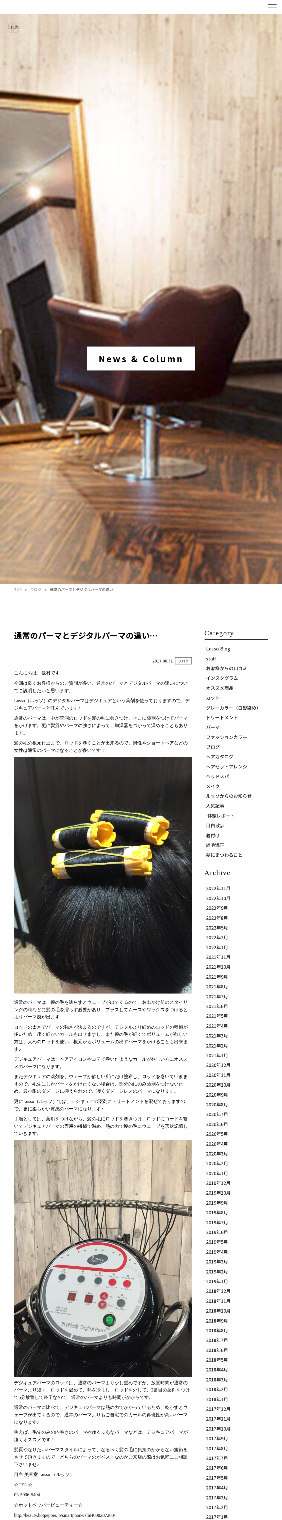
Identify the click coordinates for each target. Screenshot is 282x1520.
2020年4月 (217, 1143)
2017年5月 (217, 1477)
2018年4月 (217, 1369)
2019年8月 (217, 1212)
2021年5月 (217, 1015)
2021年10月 (218, 966)
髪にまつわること (224, 854)
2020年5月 (217, 1133)
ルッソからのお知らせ (229, 795)
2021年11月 (218, 957)
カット (213, 697)
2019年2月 (217, 1271)
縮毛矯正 (215, 845)
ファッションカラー (226, 737)
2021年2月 (217, 1045)
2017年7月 (217, 1458)
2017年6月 (217, 1467)
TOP (18, 589)
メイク (213, 786)
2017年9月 (217, 1438)
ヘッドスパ (217, 776)
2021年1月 (217, 1055)
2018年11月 (218, 1300)
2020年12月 (218, 1065)
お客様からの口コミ (226, 668)
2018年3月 (217, 1379)
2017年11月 (218, 1418)
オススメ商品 (219, 687)
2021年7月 (217, 996)
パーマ (213, 727)
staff (211, 658)
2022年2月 (217, 937)
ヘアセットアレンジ (226, 766)
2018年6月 (217, 1350)
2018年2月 (217, 1389)
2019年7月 (217, 1222)
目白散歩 (215, 825)
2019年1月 (217, 1281)
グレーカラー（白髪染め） (233, 707)
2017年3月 (217, 1497)
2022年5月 (217, 927)
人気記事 (215, 805)
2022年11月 (218, 888)
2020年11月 (218, 1075)
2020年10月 (218, 1084)
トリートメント (222, 717)
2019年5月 (217, 1241)
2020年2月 (217, 1163)
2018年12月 (218, 1290)
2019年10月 (218, 1192)
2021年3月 (217, 1035)
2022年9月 (217, 907)
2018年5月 (217, 1359)
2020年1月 (217, 1173)
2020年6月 (217, 1124)
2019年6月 (217, 1232)
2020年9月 (217, 1094)
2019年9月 (217, 1202)
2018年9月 (217, 1320)
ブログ (35, 589)
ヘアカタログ (219, 756)
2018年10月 (218, 1310)
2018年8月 (217, 1330)
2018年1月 (217, 1399)
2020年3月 (217, 1153)
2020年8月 (217, 1104)
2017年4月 (217, 1487)
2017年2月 (217, 1507)
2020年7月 (217, 1114)
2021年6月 (217, 1006)
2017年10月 (218, 1428)
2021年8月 (217, 986)
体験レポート (221, 815)
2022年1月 (217, 947)
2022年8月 (217, 917)
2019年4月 (217, 1251)
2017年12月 (218, 1408)
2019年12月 (218, 1182)
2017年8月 (217, 1448)
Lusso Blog (218, 648)
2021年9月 (217, 976)
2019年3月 (217, 1261)
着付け (213, 835)
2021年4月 (217, 1025)
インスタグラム (222, 677)
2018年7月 (217, 1340)
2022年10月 (218, 898)
